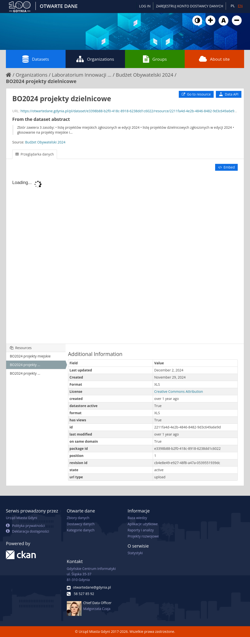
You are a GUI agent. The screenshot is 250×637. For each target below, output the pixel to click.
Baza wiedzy (137, 517)
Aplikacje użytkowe (142, 524)
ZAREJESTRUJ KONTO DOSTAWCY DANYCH (189, 6)
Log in (145, 6)
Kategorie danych (81, 530)
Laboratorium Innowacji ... (81, 74)
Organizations (95, 59)
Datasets (35, 59)
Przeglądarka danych (34, 154)
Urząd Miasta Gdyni (21, 517)
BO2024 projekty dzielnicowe (41, 81)
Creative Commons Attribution (178, 391)
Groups (155, 59)
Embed (226, 167)
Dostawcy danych (81, 524)
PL (233, 6)
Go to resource (196, 94)
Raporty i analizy (140, 530)
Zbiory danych (78, 517)
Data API (228, 94)
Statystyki (135, 553)
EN (240, 6)
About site (214, 59)
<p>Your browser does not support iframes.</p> (125, 258)
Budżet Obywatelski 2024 (144, 74)
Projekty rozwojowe (143, 536)
